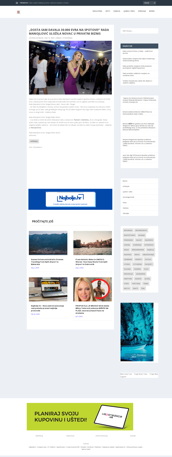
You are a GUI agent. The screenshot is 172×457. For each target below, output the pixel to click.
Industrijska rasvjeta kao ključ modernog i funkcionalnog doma (139, 61)
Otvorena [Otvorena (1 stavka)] (137, 266)
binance (126, 113)
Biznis (152, 13)
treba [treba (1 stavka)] (145, 285)
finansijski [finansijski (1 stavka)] (128, 242)
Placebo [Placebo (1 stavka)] (127, 271)
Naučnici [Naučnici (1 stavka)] (127, 256)
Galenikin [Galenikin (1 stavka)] (149, 242)
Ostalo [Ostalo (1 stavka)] (148, 261)
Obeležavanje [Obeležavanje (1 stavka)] (148, 256)
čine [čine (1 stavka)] (143, 290)
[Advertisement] (71, 169)
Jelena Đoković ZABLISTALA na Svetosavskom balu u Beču (137, 114)
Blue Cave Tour (126, 375)
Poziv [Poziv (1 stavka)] (146, 271)
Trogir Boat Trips (140, 375)
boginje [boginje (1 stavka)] (141, 237)
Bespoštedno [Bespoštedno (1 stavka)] (129, 237)
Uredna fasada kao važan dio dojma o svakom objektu (137, 83)
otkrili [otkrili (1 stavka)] (127, 266)
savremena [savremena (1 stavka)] (140, 275)
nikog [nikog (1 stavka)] (137, 256)
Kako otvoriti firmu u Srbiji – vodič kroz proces (138, 54)
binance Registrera (130, 141)
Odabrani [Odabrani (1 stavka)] (128, 261)
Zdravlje (142, 13)
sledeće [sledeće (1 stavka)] (138, 280)
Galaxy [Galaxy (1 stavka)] (139, 242)
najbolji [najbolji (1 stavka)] (150, 251)
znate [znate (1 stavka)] (135, 290)
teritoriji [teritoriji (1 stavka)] (136, 285)
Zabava (116, 13)
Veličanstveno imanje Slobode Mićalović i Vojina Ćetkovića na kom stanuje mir (139, 102)
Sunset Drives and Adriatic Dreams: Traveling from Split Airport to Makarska (47, 263)
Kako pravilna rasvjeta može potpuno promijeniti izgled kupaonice (137, 68)
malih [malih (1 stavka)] (126, 251)
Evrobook (90, 449)
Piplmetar (98, 449)
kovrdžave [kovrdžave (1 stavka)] (148, 246)
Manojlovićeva (36, 129)
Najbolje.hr (32, 449)
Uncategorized (128, 199)
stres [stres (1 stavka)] (126, 285)
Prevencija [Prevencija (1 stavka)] (128, 275)
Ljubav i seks (129, 13)
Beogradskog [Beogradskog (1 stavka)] (141, 232)
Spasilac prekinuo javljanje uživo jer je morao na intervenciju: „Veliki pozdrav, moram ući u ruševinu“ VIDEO (139, 144)
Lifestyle (126, 188)
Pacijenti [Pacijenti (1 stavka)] (148, 266)
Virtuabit (83, 449)
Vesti (107, 13)
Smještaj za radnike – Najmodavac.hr (113, 449)
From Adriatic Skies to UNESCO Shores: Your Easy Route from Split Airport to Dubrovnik (92, 263)
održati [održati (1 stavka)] (138, 261)
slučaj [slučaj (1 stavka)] (147, 280)
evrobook (39, 39)
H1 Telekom (51, 449)
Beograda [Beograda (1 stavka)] (128, 232)
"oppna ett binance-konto (133, 100)
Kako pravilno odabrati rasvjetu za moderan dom (136, 76)
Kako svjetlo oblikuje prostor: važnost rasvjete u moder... (49, 3)
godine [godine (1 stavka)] (127, 246)
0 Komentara (67, 39)
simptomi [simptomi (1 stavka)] (128, 280)
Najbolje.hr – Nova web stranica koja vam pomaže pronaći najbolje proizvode (47, 309)
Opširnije (34, 143)
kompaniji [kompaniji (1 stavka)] (137, 246)
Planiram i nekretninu (81, 121)
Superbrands (61, 449)
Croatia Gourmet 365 (72, 449)
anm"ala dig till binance (132, 157)
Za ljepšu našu (41, 449)
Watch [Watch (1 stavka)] (127, 290)
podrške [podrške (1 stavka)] (137, 271)
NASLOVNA (97, 13)
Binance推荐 (127, 125)
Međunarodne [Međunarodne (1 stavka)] (138, 251)
